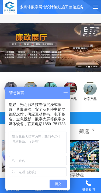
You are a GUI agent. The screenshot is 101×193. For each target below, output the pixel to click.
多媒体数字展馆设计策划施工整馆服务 (52, 7)
